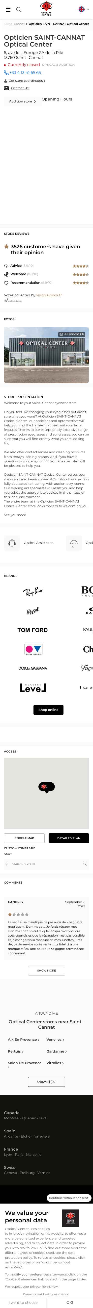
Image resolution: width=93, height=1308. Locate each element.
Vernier (43, 1173)
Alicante (11, 1136)
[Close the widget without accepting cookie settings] (69, 1198)
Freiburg (27, 1173)
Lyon (8, 1154)
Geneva (10, 1173)
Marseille (33, 1154)
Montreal (12, 1118)
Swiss (9, 1168)
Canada (12, 1113)
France (11, 1150)
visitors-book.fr (49, 295)
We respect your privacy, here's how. (31, 1286)
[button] (8, 9)
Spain (9, 1131)
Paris (19, 1154)
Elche (26, 1136)
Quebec (29, 1118)
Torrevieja (41, 1136)
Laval (43, 1118)
